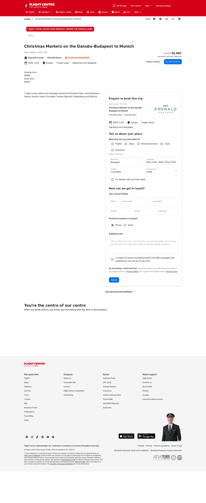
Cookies (145, 426)
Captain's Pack (109, 410)
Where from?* (114, 191)
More (138, 12)
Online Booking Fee (68, 491)
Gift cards (107, 414)
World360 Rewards (111, 435)
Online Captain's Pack (112, 426)
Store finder (147, 418)
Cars (126, 12)
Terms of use (176, 477)
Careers (67, 418)
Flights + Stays (63, 12)
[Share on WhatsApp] (166, 19)
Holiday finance (109, 418)
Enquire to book (153, 93)
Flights (30, 12)
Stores (163, 12)
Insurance (107, 422)
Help (148, 5)
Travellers (113, 200)
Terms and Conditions (32, 487)
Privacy (145, 422)
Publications (29, 443)
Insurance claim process (152, 431)
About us (67, 410)
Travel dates (150, 191)
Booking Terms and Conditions (62, 495)
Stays (79, 12)
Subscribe (107, 439)
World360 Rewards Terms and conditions (131, 482)
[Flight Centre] (42, 5)
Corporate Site (70, 414)
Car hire (27, 422)
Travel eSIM (108, 431)
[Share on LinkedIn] (179, 19)
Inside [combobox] (149, 203)
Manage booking (163, 6)
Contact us (147, 414)
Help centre (147, 410)
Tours (91, 12)
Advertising (68, 426)
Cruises (103, 12)
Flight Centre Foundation (74, 422)
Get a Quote (136, 6)
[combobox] (123, 193)
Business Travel (30, 439)
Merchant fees (80, 493)
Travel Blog (28, 447)
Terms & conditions (162, 477)
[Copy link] (173, 19)
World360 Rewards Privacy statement (166, 482)
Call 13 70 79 (173, 93)
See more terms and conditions (120, 323)
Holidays (45, 12)
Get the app (119, 5)
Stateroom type (151, 200)
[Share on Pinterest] (160, 19)
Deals (116, 12)
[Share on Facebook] (154, 19)
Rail (25, 435)
